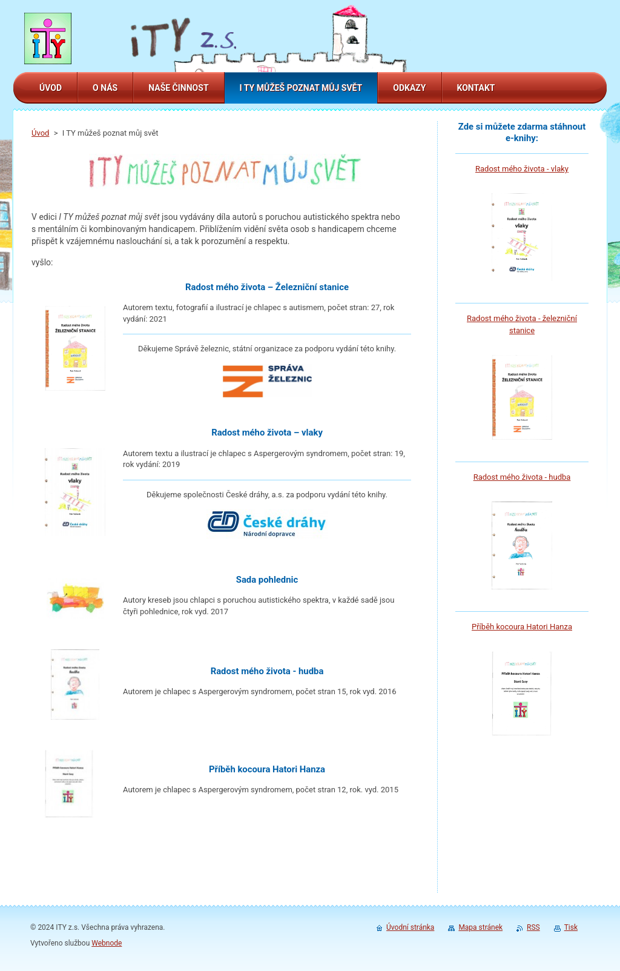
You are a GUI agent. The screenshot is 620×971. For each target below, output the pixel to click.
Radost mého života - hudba (522, 477)
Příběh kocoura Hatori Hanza (522, 626)
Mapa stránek (480, 927)
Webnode (106, 943)
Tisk (571, 927)
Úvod (40, 133)
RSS (533, 927)
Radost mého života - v (515, 168)
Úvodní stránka (410, 927)
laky (562, 168)
